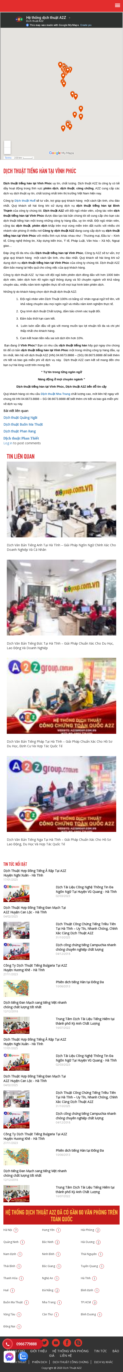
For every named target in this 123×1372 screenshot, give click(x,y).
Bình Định (90, 1290)
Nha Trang (52, 1302)
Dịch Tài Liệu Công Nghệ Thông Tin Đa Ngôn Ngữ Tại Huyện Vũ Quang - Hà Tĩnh (86, 889)
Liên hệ (66, 1355)
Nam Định (12, 1254)
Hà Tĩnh (89, 1278)
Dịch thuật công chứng (71, 1362)
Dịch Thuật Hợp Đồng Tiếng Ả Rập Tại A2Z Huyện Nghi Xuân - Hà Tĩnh (34, 873)
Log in (7, 443)
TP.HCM (89, 1302)
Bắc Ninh (51, 1242)
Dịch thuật (18, 1362)
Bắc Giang (51, 1266)
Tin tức (100, 1351)
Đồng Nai (12, 1326)
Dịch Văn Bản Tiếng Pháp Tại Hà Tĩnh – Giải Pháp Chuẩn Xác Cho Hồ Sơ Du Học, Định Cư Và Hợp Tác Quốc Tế (59, 743)
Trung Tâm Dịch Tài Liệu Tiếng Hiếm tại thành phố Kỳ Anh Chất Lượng (85, 1021)
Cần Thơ (50, 1314)
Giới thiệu (38, 1351)
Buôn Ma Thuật (16, 1302)
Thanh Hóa (13, 1278)
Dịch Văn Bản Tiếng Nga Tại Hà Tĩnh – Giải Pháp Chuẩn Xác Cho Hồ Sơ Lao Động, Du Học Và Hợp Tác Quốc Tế (59, 841)
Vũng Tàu (12, 1314)
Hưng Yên (51, 1230)
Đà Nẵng (50, 1290)
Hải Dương (91, 1242)
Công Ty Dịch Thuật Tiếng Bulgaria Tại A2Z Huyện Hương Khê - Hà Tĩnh (35, 967)
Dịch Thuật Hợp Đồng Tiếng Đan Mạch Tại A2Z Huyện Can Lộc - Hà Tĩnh (34, 909)
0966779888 (26, 1344)
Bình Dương (91, 1314)
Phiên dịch (39, 1362)
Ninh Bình (51, 1254)
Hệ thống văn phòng (70, 1351)
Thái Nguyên (92, 1254)
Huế (9, 1290)
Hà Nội (10, 1230)
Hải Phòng (90, 1230)
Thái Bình (12, 1266)
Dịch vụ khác (103, 1362)
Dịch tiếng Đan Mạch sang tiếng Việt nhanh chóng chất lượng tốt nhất (35, 1004)
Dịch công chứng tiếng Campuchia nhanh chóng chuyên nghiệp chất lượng (86, 947)
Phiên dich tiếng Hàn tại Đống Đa (80, 982)
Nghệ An (50, 1278)
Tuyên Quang (92, 1266)
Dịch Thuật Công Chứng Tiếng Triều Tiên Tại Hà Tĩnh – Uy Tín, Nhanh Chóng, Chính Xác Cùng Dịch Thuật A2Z (87, 928)
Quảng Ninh (14, 1242)
